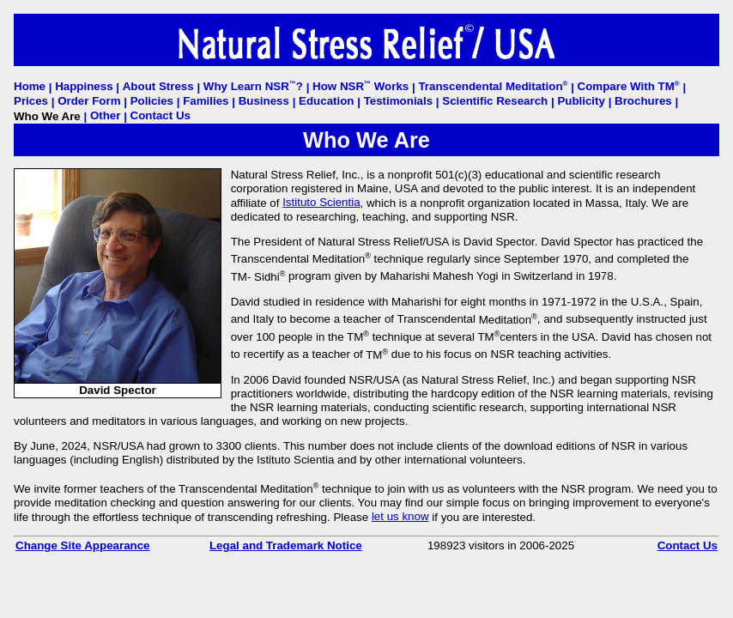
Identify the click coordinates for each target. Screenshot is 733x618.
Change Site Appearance (82, 545)
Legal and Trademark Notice (285, 545)
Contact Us (687, 545)
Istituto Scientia (321, 202)
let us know (400, 516)
